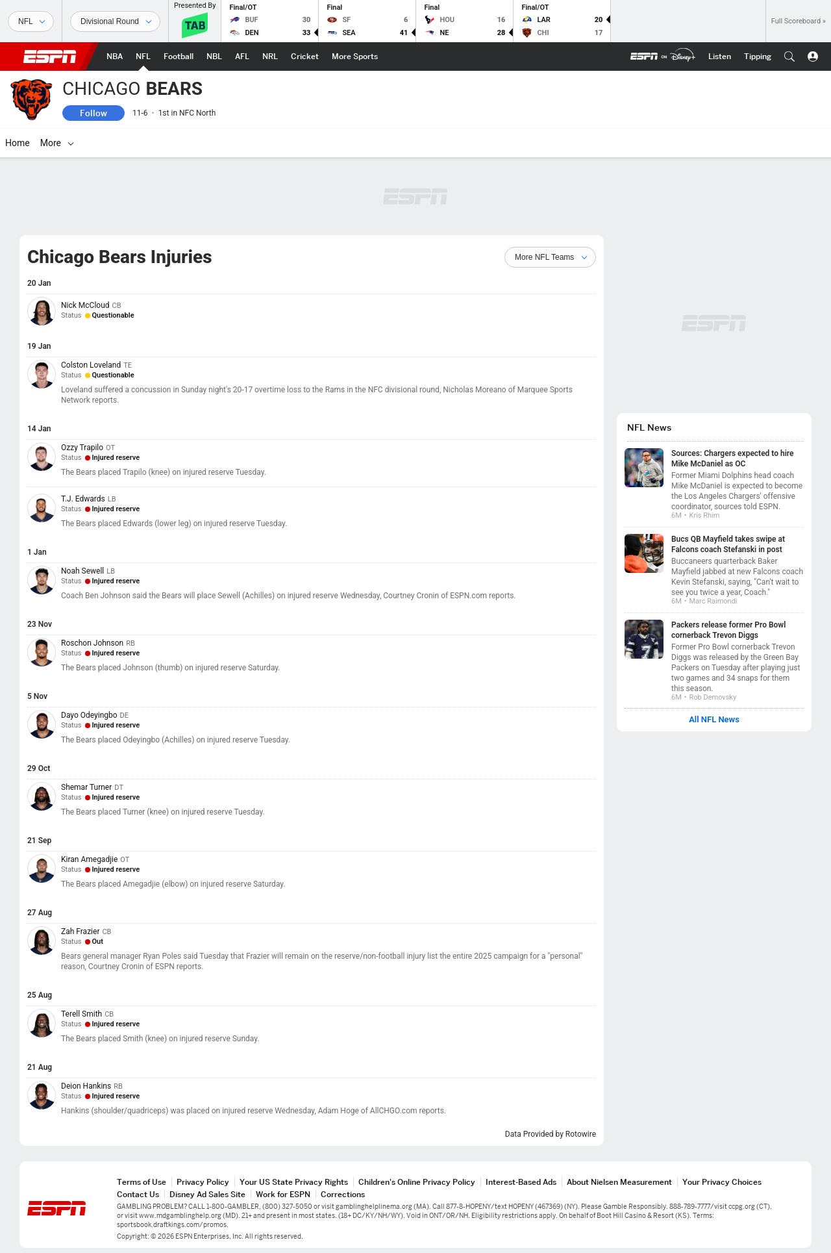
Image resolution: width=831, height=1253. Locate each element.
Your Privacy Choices (722, 1182)
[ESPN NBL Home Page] (214, 56)
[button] (789, 56)
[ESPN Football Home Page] (178, 56)
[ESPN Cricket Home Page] (305, 56)
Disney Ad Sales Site (207, 1194)
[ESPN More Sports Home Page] (355, 56)
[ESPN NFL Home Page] (143, 56)
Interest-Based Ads (521, 1182)
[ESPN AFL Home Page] (242, 56)
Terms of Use (141, 1182)
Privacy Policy (203, 1182)
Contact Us (138, 1194)
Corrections (343, 1194)
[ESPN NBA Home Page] (114, 56)
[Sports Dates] (115, 21)
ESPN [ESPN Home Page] (50, 56)
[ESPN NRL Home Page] (270, 56)
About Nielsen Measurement (619, 1182)
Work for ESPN (283, 1194)
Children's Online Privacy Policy (416, 1182)
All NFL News (714, 719)
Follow (93, 113)
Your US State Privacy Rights (294, 1182)
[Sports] (30, 21)
